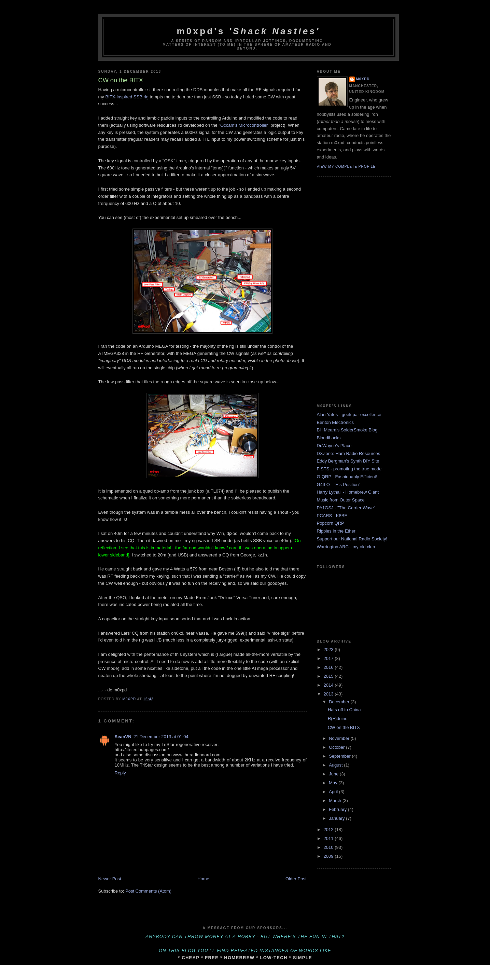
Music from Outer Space (341, 499)
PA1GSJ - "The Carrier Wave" (346, 507)
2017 (329, 658)
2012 (329, 829)
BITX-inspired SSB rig (126, 96)
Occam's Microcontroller (244, 125)
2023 (329, 649)
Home (203, 878)
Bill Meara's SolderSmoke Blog (347, 429)
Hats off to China (344, 709)
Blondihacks (329, 437)
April (334, 791)
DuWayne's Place (334, 445)
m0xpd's (248, 31)
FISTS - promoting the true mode (349, 468)
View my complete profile (346, 166)
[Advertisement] (344, 285)
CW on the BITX (344, 727)
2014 (329, 685)
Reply (120, 772)
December (340, 701)
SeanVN (123, 736)
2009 (329, 856)
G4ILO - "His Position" (339, 484)
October (337, 747)
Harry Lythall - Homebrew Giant (348, 492)
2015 (329, 676)
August (336, 765)
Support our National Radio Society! (352, 538)
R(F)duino (338, 718)
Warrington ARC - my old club (346, 546)
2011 (329, 838)
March (335, 800)
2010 (329, 847)
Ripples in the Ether (336, 531)
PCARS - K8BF (332, 515)
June (334, 773)
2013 (329, 694)
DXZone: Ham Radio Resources (348, 453)
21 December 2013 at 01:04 (161, 736)
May (333, 782)
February (338, 809)
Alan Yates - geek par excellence (349, 414)
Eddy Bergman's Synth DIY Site (348, 461)
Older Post (295, 878)
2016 (329, 667)
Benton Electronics (335, 422)
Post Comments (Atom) (148, 891)
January (337, 818)
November (340, 738)
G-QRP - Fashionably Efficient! (347, 476)
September (340, 756)
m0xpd (363, 79)
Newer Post (109, 878)
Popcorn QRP (330, 523)
